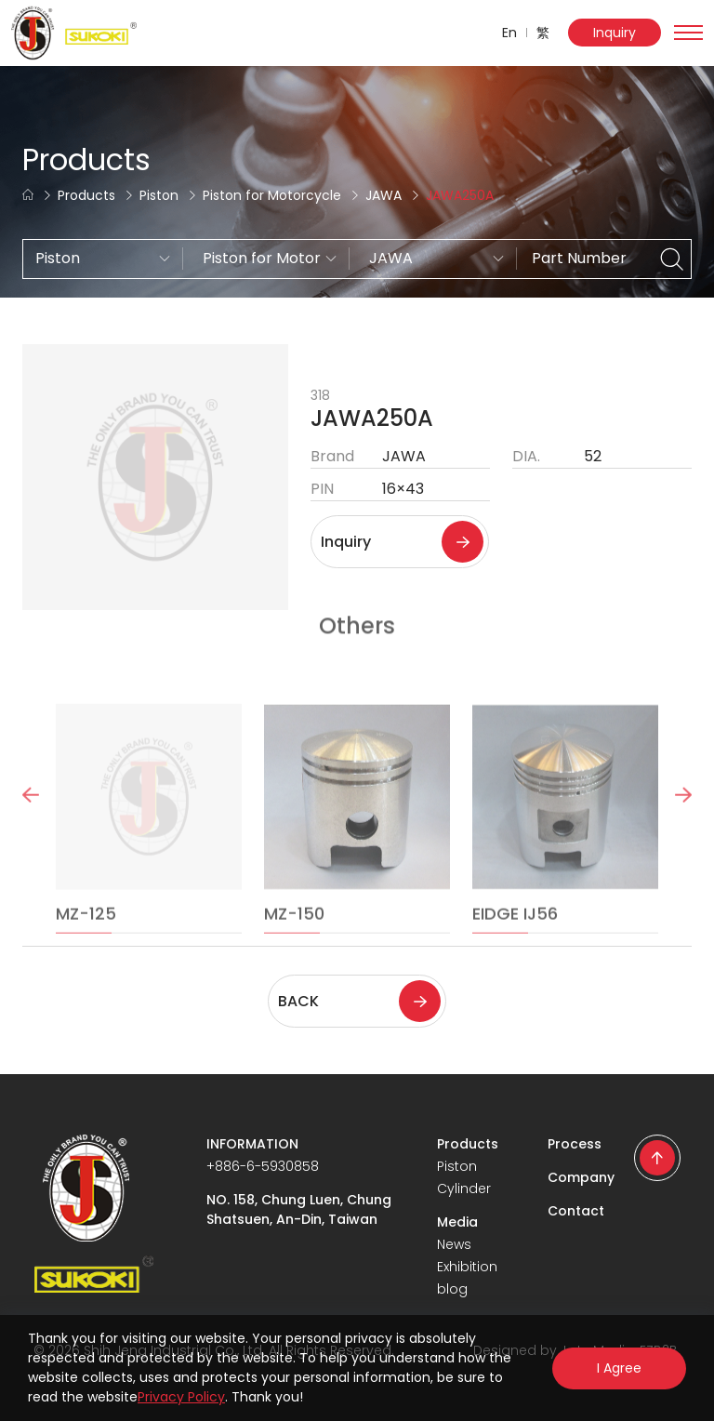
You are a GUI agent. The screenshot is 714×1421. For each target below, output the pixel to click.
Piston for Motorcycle (272, 195)
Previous (30, 816)
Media (457, 1222)
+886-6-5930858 (262, 1166)
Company (581, 1177)
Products (86, 195)
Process (575, 1144)
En (509, 32)
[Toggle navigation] (688, 32)
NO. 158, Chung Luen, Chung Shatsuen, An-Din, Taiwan (298, 1209)
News (454, 1244)
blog (452, 1289)
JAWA (383, 195)
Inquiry (614, 32)
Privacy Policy (181, 1397)
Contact (576, 1211)
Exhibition (467, 1266)
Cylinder (464, 1188)
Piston (158, 195)
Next (683, 816)
